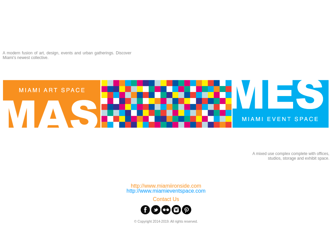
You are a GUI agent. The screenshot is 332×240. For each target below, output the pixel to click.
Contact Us (166, 199)
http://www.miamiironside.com (166, 186)
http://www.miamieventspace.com (165, 191)
